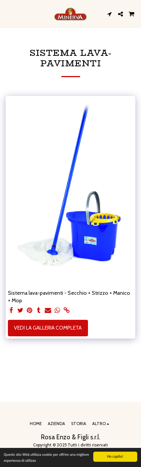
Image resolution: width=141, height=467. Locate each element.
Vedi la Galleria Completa (48, 327)
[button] (8, 14)
